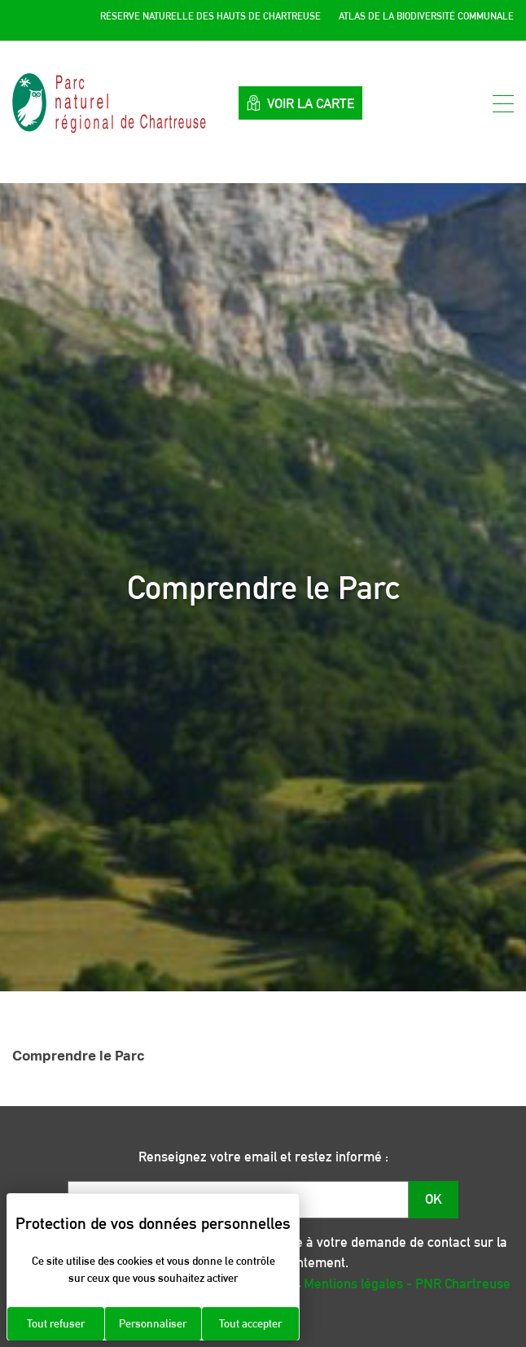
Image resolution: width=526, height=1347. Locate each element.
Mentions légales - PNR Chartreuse (407, 1283)
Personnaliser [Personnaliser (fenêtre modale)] (152, 1323)
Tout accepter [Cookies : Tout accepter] (250, 1323)
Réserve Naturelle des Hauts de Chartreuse (210, 16)
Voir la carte (300, 103)
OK (433, 1199)
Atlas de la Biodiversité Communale (426, 16)
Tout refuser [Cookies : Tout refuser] (56, 1323)
